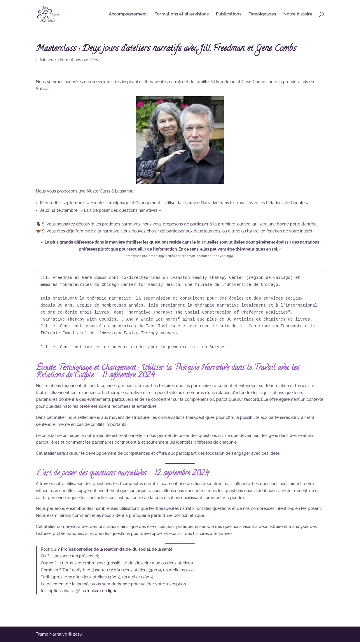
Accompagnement (128, 14)
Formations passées (79, 59)
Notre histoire (297, 14)
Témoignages (262, 14)
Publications (228, 14)
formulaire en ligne (99, 590)
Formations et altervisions (181, 14)
